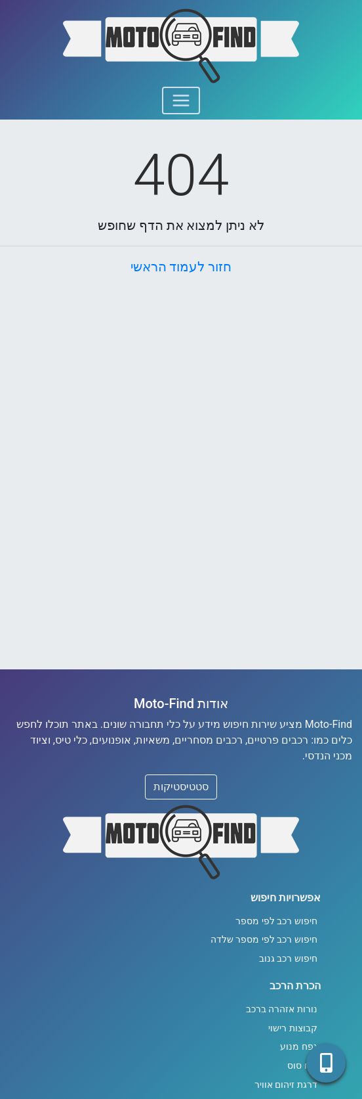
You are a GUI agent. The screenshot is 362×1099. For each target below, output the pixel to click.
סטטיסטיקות (181, 786)
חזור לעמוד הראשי (181, 267)
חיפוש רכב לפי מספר (276, 921)
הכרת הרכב (295, 985)
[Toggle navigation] (181, 100)
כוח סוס (302, 1065)
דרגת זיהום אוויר (285, 1084)
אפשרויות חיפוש (286, 897)
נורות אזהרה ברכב (281, 1009)
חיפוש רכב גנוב (288, 958)
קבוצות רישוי (292, 1028)
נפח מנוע (298, 1046)
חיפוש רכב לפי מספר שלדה (264, 939)
